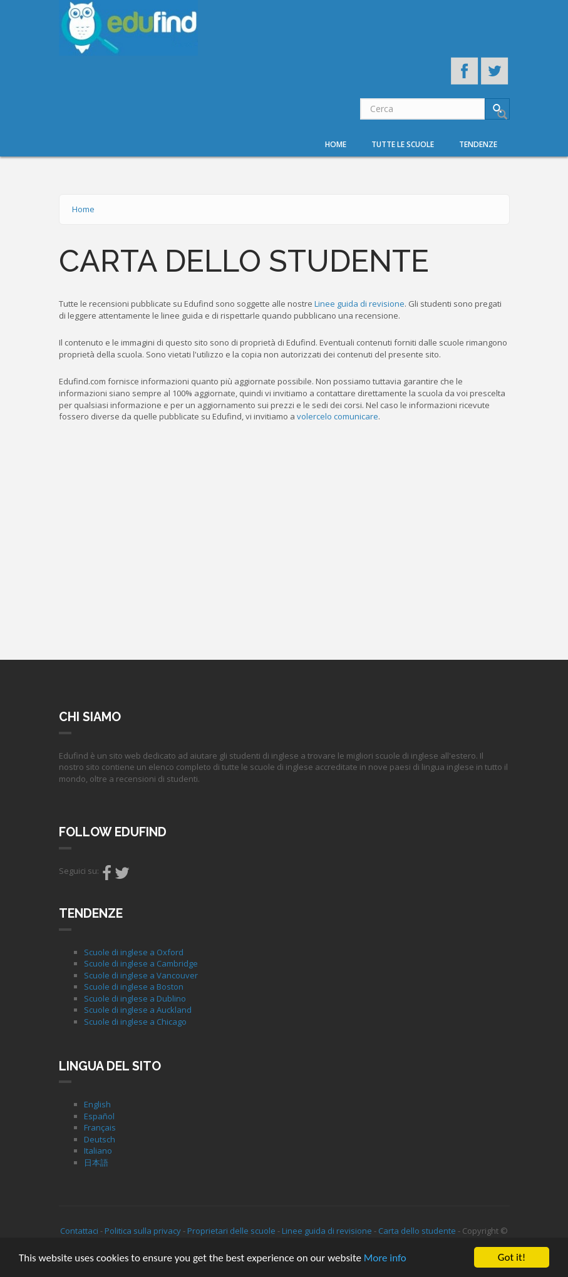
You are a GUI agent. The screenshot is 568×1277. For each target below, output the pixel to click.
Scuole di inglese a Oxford (133, 952)
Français (100, 1127)
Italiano (98, 1150)
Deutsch (99, 1139)
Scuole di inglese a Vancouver (141, 975)
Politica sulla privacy (143, 1230)
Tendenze (478, 144)
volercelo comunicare (337, 416)
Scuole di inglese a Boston (133, 986)
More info (385, 1258)
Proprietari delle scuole (231, 1230)
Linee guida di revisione (359, 303)
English (97, 1104)
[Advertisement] (284, 538)
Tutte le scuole (402, 144)
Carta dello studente (417, 1230)
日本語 (96, 1162)
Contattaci (79, 1230)
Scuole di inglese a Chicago (135, 1021)
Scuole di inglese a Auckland (138, 1009)
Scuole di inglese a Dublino (135, 998)
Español (99, 1116)
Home (335, 144)
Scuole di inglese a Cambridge (141, 963)
